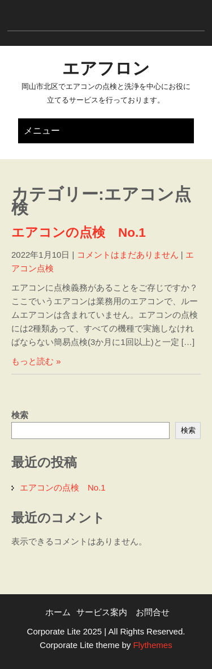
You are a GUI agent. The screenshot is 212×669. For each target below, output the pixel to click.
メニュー (42, 130)
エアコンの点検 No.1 (78, 232)
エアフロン (106, 68)
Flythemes (151, 645)
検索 (19, 415)
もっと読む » (36, 361)
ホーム (58, 612)
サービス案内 (101, 612)
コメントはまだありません (128, 254)
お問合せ (153, 612)
